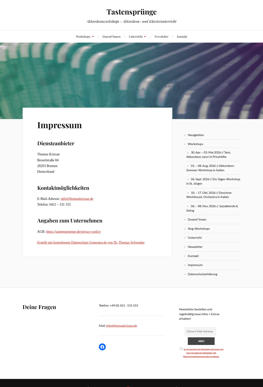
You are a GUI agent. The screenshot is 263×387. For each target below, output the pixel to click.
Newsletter (161, 36)
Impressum (59, 124)
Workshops (83, 36)
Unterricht (135, 36)
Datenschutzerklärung (202, 274)
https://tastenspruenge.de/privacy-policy (73, 232)
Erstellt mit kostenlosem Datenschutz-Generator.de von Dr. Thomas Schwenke (91, 242)
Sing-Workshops (199, 228)
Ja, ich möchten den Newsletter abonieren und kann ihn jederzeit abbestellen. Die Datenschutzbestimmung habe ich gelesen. (203, 353)
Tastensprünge (132, 11)
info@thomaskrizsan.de (77, 199)
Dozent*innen (111, 36)
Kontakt (182, 36)
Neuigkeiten (196, 135)
